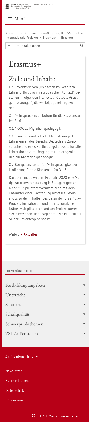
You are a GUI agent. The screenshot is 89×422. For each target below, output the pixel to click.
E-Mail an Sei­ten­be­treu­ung (62, 416)
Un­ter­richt (45, 294)
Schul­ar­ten (45, 304)
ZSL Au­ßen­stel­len (45, 333)
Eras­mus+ (50, 37)
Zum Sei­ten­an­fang (21, 356)
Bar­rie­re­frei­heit (17, 380)
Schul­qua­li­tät (45, 314)
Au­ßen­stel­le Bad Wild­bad (61, 33)
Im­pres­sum (14, 400)
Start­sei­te (31, 33)
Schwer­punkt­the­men (45, 323)
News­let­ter (13, 371)
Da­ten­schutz (14, 390)
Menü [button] (17, 18)
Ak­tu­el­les (30, 234)
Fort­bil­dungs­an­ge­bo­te (45, 285)
